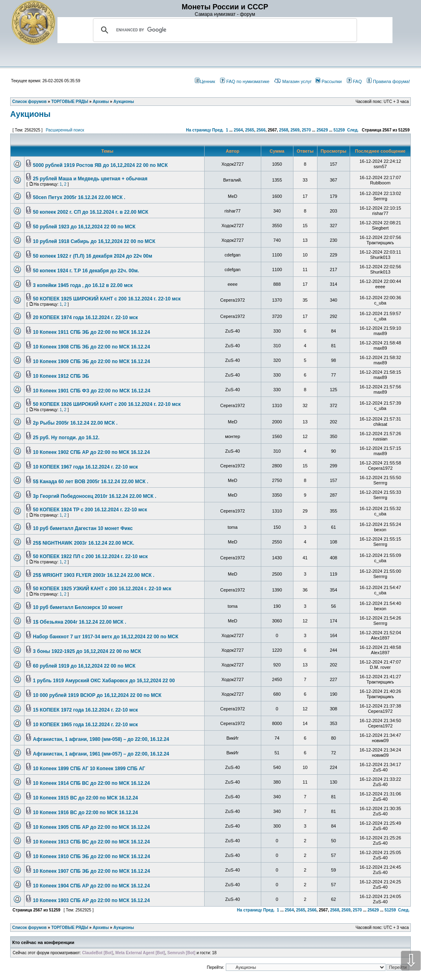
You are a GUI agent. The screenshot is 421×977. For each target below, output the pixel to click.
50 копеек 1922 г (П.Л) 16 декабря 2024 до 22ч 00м (92, 256)
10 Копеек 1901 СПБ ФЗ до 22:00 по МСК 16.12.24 (91, 391)
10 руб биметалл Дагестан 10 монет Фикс (83, 528)
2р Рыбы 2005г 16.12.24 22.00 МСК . (75, 423)
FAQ (354, 81)
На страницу (198, 130)
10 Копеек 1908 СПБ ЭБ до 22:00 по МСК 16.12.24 (91, 347)
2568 (283, 130)
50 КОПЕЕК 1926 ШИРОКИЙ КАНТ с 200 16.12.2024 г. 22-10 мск (107, 404)
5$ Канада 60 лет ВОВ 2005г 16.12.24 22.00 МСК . (90, 481)
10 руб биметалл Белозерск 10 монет (78, 607)
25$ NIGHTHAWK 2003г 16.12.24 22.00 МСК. (83, 543)
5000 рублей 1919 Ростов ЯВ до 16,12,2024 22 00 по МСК (100, 165)
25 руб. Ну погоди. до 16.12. (66, 437)
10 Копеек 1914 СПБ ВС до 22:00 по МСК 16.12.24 (91, 783)
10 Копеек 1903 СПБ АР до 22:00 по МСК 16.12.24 (91, 900)
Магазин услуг (292, 81)
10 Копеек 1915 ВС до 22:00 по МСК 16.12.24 (85, 798)
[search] (223, 30)
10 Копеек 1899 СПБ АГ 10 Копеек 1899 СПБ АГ (89, 768)
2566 (260, 130)
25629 (322, 130)
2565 (249, 130)
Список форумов (29, 927)
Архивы (101, 927)
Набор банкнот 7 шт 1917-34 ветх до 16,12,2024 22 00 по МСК (106, 637)
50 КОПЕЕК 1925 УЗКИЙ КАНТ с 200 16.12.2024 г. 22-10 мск (102, 588)
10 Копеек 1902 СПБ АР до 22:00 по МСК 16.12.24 (91, 452)
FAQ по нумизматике (244, 81)
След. (353, 130)
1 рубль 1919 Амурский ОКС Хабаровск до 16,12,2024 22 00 (104, 680)
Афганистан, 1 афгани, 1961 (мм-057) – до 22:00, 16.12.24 (101, 754)
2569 (295, 130)
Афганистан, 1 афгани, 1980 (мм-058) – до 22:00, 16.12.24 (101, 739)
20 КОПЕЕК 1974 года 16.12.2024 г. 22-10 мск (85, 317)
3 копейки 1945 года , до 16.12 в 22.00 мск (83, 285)
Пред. (218, 130)
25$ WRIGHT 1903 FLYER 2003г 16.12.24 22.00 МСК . (93, 575)
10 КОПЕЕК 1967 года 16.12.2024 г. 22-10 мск (85, 467)
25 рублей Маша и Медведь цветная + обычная (90, 179)
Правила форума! (388, 81)
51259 (339, 130)
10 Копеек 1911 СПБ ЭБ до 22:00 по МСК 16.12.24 (91, 332)
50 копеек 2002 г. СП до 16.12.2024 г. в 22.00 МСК (90, 212)
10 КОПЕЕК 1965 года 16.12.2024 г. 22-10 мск (85, 724)
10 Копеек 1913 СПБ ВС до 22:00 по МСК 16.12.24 (91, 842)
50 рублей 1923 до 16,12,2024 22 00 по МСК (84, 227)
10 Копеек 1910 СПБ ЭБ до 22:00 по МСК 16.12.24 (91, 856)
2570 (306, 130)
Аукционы (30, 114)
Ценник (205, 81)
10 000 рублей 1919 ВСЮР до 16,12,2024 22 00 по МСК (97, 695)
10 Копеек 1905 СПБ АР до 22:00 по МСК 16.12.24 (91, 827)
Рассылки (328, 81)
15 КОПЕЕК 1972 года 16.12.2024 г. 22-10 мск (85, 710)
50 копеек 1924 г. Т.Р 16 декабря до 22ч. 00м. (86, 271)
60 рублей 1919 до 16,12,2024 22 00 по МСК (84, 666)
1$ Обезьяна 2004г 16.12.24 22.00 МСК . (79, 622)
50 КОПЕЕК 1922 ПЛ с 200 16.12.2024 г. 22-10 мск (90, 556)
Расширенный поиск (65, 130)
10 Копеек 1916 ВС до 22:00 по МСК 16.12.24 (85, 812)
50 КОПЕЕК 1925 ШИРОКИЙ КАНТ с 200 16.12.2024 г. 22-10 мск (107, 299)
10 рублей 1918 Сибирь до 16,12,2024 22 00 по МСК (94, 241)
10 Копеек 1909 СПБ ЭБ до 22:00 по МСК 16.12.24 (91, 361)
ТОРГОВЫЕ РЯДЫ (69, 927)
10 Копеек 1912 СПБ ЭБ (61, 376)
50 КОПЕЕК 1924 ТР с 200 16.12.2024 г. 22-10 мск (90, 510)
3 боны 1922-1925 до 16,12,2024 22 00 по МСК (87, 651)
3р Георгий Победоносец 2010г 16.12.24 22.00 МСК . (94, 496)
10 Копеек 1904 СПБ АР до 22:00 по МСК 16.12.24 (91, 886)
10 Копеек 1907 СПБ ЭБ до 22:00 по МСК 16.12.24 (91, 871)
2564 (238, 130)
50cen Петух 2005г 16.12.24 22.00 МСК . (79, 197)
